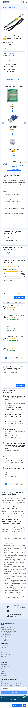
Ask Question (20, 385)
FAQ (2, 649)
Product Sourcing (5, 664)
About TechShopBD (6, 646)
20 (7, 38)
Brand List (3, 673)
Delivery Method (9, 67)
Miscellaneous (9, 6)
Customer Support (10, 74)
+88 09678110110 (10, 627)
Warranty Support (10, 71)
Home (2, 6)
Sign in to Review (19, 297)
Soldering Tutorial (8, 253)
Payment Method (9, 69)
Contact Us (4, 647)
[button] (25, 696)
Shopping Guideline (10, 64)
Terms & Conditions (6, 651)
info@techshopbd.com (10, 629)
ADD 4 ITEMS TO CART (14, 169)
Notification (4, 671)
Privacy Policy (4, 653)
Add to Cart (17, 705)
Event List (3, 670)
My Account (4, 675)
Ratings (10, 38)
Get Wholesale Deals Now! (14, 79)
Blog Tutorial (4, 656)
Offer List (3, 668)
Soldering (17, 6)
